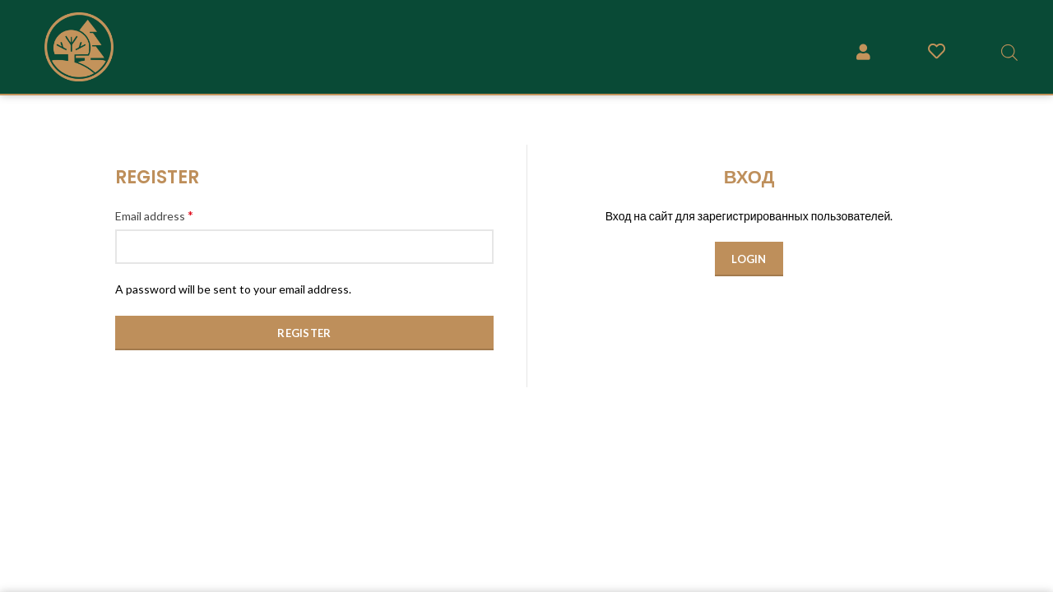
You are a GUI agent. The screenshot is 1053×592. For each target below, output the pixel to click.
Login (749, 259)
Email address (154, 215)
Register (304, 333)
